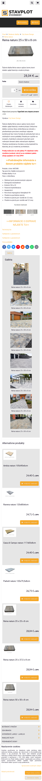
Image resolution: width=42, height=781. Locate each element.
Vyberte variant (29, 483)
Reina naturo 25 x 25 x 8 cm (16, 621)
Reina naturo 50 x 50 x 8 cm (16, 700)
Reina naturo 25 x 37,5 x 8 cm (16, 660)
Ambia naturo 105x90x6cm (15, 465)
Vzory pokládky (7, 242)
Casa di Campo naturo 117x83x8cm (19, 543)
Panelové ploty (21, 738)
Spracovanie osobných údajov (31, 766)
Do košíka (30, 90)
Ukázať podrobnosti (7, 771)
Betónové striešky (21, 727)
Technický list (6, 229)
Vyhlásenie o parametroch (11, 234)
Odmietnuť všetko (33, 778)
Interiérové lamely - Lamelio (21, 734)
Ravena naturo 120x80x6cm (16, 504)
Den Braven (21, 730)
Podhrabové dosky (9, 741)
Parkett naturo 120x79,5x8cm (16, 581)
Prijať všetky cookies (33, 773)
